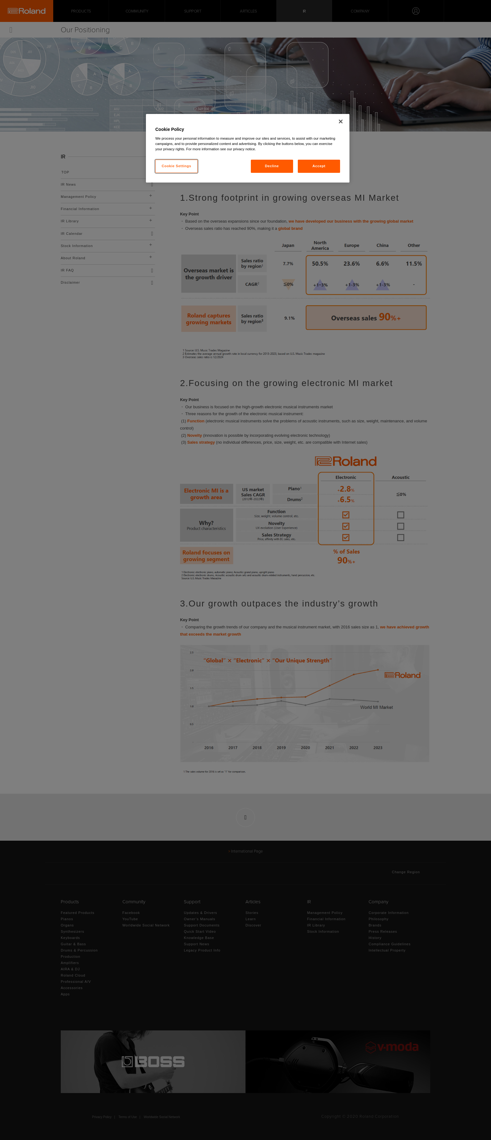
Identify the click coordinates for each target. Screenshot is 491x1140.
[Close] (341, 121)
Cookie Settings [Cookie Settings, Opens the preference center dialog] (176, 166)
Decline (272, 166)
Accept (319, 166)
